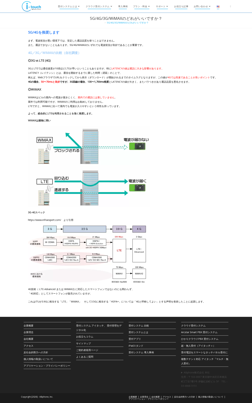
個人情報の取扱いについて (38, 359)
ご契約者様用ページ (87, 350)
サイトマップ (83, 343)
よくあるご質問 (84, 356)
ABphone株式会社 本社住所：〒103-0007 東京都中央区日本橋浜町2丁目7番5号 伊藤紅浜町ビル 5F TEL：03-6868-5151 (204, 379)
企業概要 (28, 325)
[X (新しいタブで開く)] (230, 6)
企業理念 (28, 332)
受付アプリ (135, 338)
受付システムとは (138, 332)
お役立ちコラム (84, 336)
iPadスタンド (136, 345)
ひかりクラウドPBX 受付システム (199, 338)
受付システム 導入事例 (141, 352)
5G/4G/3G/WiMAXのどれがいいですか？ (128, 22)
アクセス (28, 345)
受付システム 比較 (139, 325)
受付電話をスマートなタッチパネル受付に (204, 352)
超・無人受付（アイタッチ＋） (198, 345)
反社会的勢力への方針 (36, 352)
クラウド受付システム (193, 325)
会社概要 (28, 338)
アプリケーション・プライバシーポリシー (47, 365)
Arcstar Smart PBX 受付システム (199, 332)
